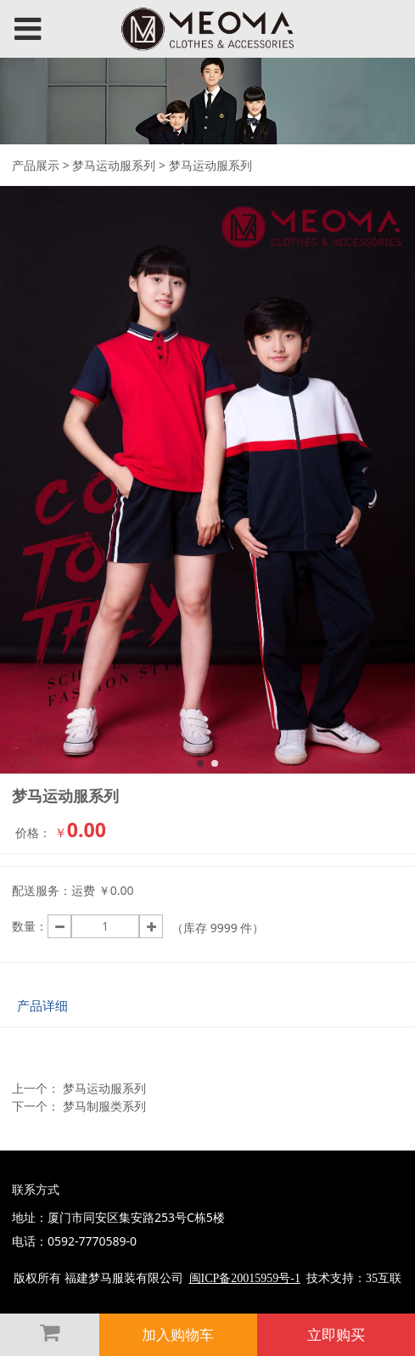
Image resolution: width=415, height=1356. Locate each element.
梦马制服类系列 (104, 1106)
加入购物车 (178, 1334)
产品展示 (35, 165)
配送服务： (41, 890)
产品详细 (42, 1006)
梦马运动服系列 (113, 165)
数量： (30, 926)
